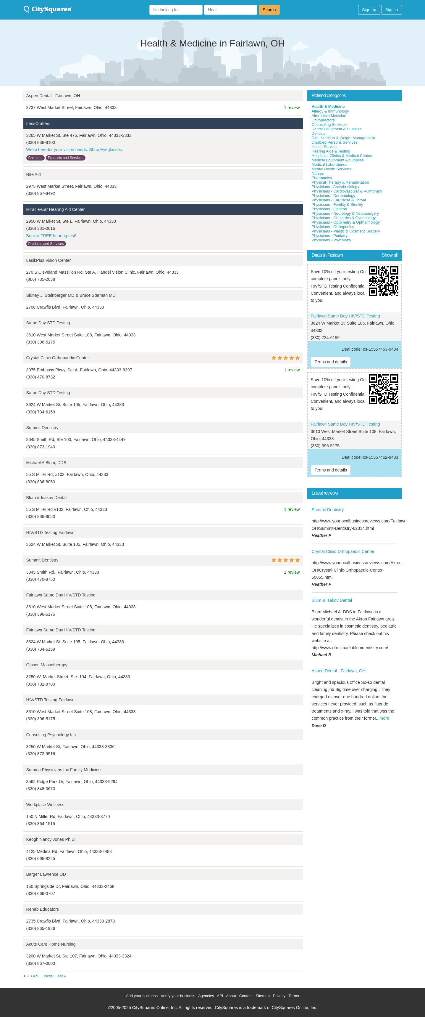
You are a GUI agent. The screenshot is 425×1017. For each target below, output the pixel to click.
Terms (293, 996)
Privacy (279, 996)
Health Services (325, 147)
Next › (49, 976)
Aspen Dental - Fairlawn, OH (53, 95)
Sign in (391, 9)
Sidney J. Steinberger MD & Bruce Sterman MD (71, 295)
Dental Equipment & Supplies (337, 129)
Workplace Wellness (45, 804)
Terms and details (331, 362)
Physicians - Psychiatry (331, 240)
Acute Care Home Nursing (51, 944)
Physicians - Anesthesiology (335, 187)
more (384, 718)
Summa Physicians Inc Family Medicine (63, 769)
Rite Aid (33, 174)
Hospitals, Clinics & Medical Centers (343, 155)
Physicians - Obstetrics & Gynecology (344, 218)
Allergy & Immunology (330, 111)
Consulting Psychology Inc (51, 734)
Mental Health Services (331, 169)
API (220, 996)
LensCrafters (38, 123)
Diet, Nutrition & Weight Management (343, 138)
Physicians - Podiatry (330, 235)
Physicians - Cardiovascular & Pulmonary (347, 191)
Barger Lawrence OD (46, 874)
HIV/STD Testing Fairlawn (50, 532)
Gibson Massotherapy (46, 665)
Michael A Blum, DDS (46, 462)
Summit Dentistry (42, 427)
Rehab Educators (42, 909)
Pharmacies (322, 178)
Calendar (35, 158)
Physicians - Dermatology (333, 195)
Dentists (319, 133)
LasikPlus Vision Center (48, 260)
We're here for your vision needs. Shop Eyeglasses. (74, 149)
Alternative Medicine (329, 115)
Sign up (369, 9)
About (231, 996)
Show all (389, 255)
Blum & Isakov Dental (46, 497)
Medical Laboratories (330, 164)
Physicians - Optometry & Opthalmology (346, 222)
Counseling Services (329, 124)
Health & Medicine (328, 106)
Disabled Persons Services (335, 142)
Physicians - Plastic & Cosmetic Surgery (346, 231)
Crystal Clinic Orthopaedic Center (57, 357)
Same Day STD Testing (48, 322)
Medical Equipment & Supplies (338, 160)
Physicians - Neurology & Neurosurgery (345, 213)
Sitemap (263, 996)
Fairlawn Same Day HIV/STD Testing (61, 595)
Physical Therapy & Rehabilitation (340, 182)
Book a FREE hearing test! (51, 235)
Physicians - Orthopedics (333, 226)
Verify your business (178, 996)
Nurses (318, 173)
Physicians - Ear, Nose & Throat (339, 200)
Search (269, 9)
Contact (246, 996)
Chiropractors (323, 120)
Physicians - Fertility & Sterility (337, 204)
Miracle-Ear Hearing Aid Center (55, 209)
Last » (61, 976)
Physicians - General (329, 209)
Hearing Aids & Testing (331, 151)
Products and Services (65, 158)
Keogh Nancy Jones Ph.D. (51, 839)
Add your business (142, 996)
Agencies (206, 996)
